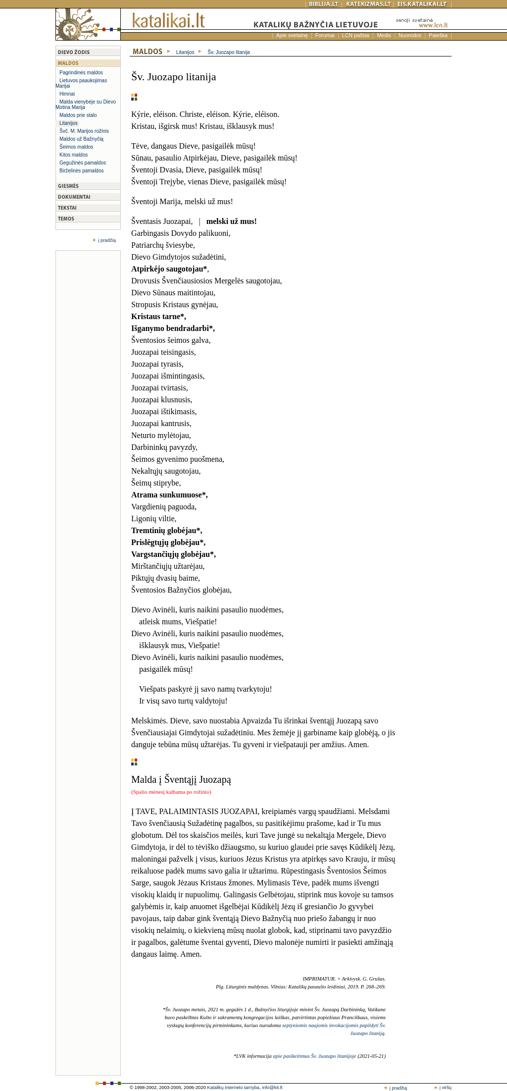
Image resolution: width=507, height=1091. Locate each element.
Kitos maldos (73, 155)
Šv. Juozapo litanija (228, 52)
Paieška (438, 35)
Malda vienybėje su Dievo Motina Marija (85, 104)
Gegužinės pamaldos (82, 162)
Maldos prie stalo (78, 115)
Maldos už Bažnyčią (81, 139)
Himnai (67, 94)
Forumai (325, 35)
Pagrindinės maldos (81, 72)
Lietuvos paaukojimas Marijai (81, 83)
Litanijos (68, 123)
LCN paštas (356, 35)
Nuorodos (410, 35)
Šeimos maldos (76, 147)
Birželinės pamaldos (81, 170)
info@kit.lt (272, 1087)
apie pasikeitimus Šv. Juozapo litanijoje (314, 1056)
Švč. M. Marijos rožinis (84, 131)
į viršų (442, 1087)
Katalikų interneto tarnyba (233, 1087)
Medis (384, 35)
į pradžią (106, 240)
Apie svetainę (292, 35)
